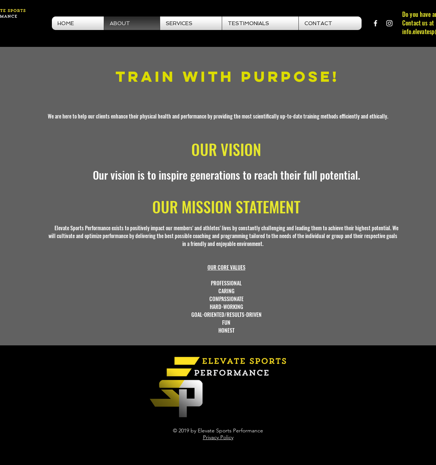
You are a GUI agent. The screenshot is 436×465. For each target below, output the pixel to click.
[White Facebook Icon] (375, 23)
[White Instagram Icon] (389, 23)
